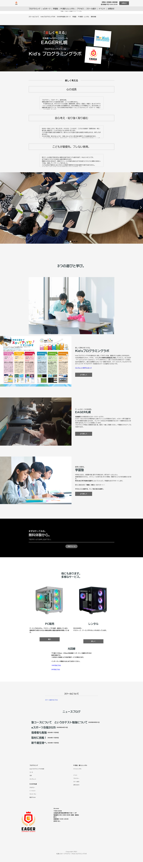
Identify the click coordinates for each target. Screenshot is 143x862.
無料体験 (93, 16)
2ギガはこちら (55, 676)
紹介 (76, 788)
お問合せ (124, 3)
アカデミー (32, 794)
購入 (49, 646)
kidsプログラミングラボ (48, 16)
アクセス (80, 8)
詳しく (93, 648)
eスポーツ (46, 8)
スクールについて (34, 16)
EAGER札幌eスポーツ (64, 16)
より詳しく (83, 381)
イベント (102, 8)
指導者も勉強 (39, 746)
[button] (66, 248)
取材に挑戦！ (39, 751)
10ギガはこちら (56, 672)
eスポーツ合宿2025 (43, 741)
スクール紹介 (91, 8)
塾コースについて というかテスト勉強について (59, 736)
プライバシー (76, 785)
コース (31, 779)
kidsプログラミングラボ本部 (37, 776)
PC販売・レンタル (83, 16)
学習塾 (55, 8)
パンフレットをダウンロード (83, 374)
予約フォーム (71, 553)
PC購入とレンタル (67, 8)
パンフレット (33, 786)
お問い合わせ (76, 791)
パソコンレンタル (77, 775)
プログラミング (34, 8)
